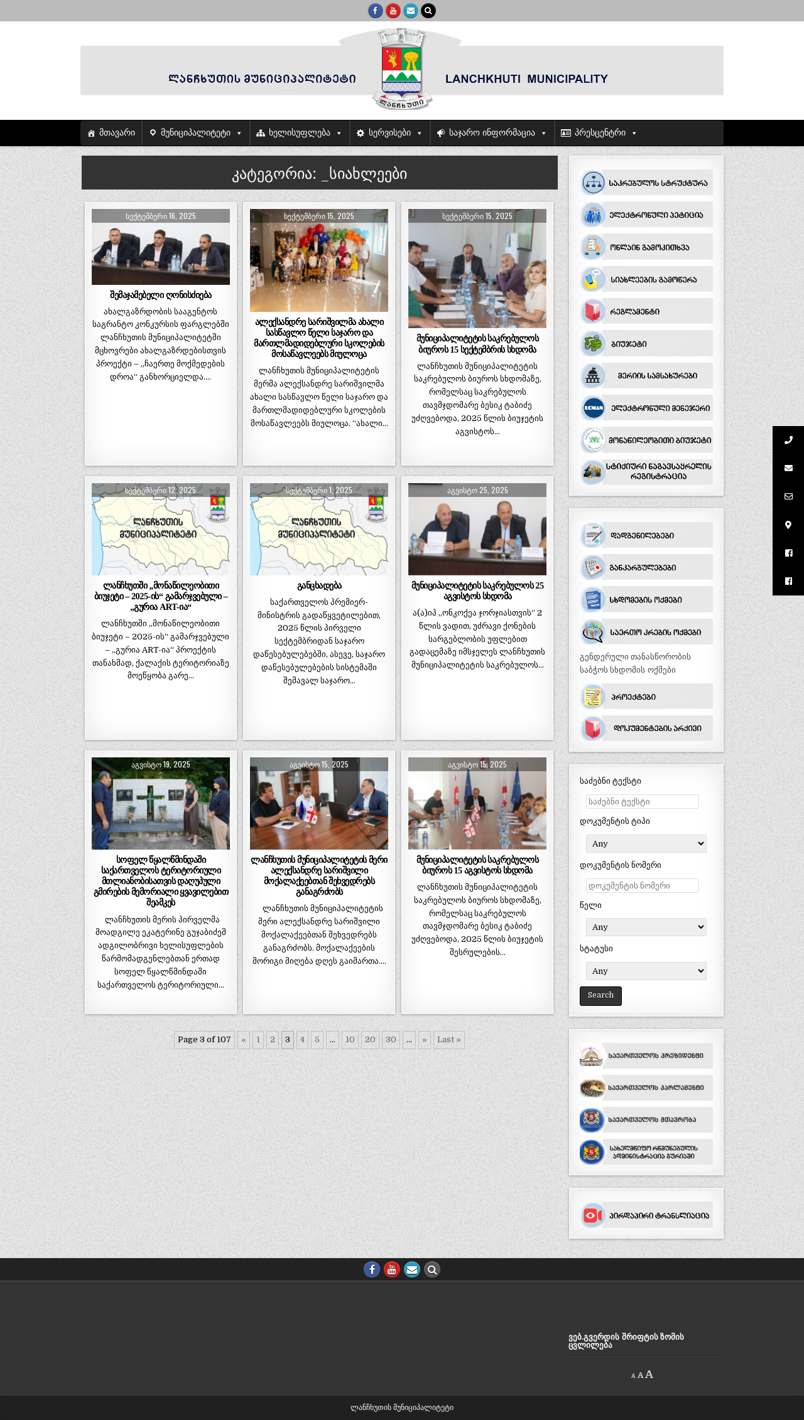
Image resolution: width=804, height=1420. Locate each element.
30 (391, 1039)
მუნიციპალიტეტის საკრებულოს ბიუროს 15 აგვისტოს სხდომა (477, 865)
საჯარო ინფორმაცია (492, 132)
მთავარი (117, 132)
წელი (591, 905)
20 (370, 1039)
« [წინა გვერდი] (243, 1039)
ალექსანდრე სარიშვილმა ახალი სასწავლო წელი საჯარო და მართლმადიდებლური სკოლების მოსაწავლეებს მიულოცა (319, 338)
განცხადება (319, 585)
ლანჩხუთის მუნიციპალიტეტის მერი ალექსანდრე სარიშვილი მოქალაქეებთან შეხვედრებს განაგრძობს (319, 876)
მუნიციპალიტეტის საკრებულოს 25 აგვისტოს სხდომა (477, 590)
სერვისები (390, 132)
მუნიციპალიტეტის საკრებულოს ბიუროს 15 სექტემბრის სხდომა (477, 343)
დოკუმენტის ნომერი (620, 865)
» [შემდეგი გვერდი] (424, 1039)
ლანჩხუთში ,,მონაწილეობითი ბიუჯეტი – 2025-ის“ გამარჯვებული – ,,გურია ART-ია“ (161, 596)
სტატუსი (596, 948)
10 (350, 1039)
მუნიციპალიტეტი (196, 132)
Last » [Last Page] (449, 1039)
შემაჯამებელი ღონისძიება (160, 295)
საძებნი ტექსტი (610, 781)
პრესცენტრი (600, 132)
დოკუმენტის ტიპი (615, 821)
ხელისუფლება (299, 132)
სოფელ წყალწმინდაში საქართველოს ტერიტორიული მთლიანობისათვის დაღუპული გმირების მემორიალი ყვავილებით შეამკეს (161, 881)
